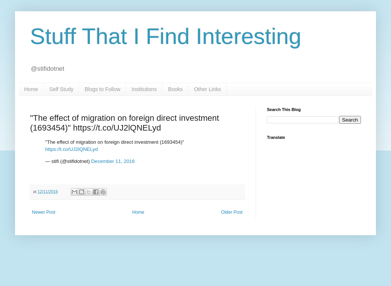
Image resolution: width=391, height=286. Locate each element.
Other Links (207, 89)
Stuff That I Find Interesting (166, 36)
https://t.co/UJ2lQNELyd (71, 149)
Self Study (61, 89)
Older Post (231, 212)
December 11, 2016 (113, 161)
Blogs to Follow (102, 89)
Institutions (144, 89)
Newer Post (43, 212)
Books (175, 89)
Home (31, 89)
